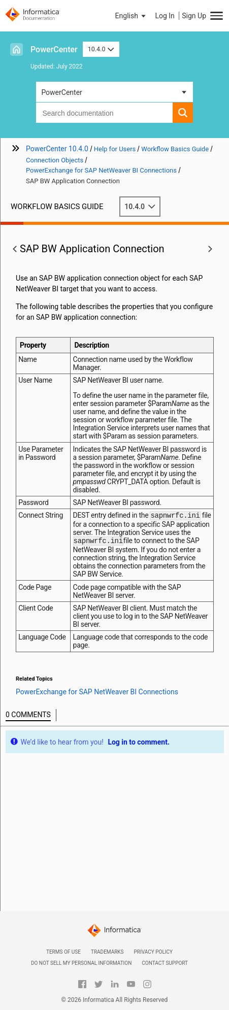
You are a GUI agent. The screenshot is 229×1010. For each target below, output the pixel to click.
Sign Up (194, 16)
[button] (131, 15)
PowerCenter (54, 49)
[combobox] (104, 113)
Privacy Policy (153, 952)
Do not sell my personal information (81, 963)
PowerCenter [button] (61, 92)
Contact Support (165, 963)
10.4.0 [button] (101, 49)
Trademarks (107, 952)
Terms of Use (63, 952)
